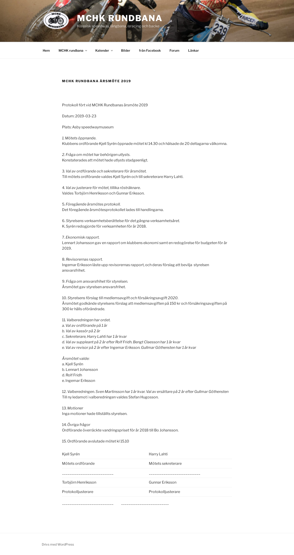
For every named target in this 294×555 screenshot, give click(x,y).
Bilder (125, 50)
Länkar (193, 50)
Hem (46, 50)
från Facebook (150, 50)
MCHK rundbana (120, 18)
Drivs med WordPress (58, 544)
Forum (174, 50)
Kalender (104, 50)
